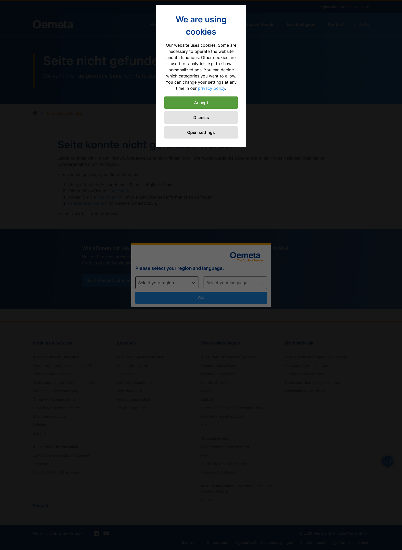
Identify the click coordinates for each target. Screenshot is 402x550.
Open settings (201, 132)
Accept (201, 102)
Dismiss (201, 117)
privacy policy (211, 88)
